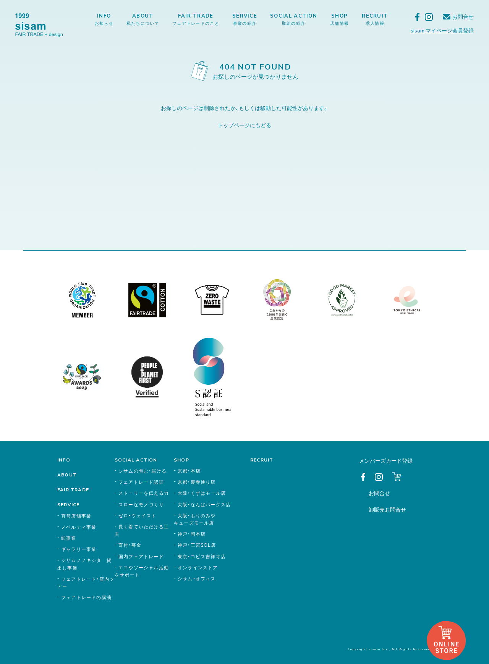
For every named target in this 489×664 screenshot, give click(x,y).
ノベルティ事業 (78, 526)
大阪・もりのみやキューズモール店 (195, 519)
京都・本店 (189, 470)
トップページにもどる (244, 125)
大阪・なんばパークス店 (204, 504)
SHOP (339, 19)
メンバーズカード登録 (386, 460)
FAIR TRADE (195, 19)
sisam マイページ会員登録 (442, 30)
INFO (104, 19)
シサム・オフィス (197, 578)
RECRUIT (375, 19)
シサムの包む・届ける (142, 470)
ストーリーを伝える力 (143, 492)
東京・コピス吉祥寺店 (202, 556)
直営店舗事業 (76, 515)
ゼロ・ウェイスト (137, 515)
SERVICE (244, 19)
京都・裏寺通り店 (197, 481)
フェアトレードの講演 (86, 597)
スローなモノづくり (141, 504)
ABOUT (142, 19)
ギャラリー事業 (78, 549)
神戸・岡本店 (192, 533)
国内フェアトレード (141, 556)
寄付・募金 (129, 544)
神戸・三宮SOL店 (197, 544)
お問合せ (463, 16)
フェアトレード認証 (141, 481)
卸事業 (68, 537)
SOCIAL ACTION (293, 19)
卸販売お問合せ (387, 509)
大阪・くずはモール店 (202, 492)
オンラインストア (198, 567)
